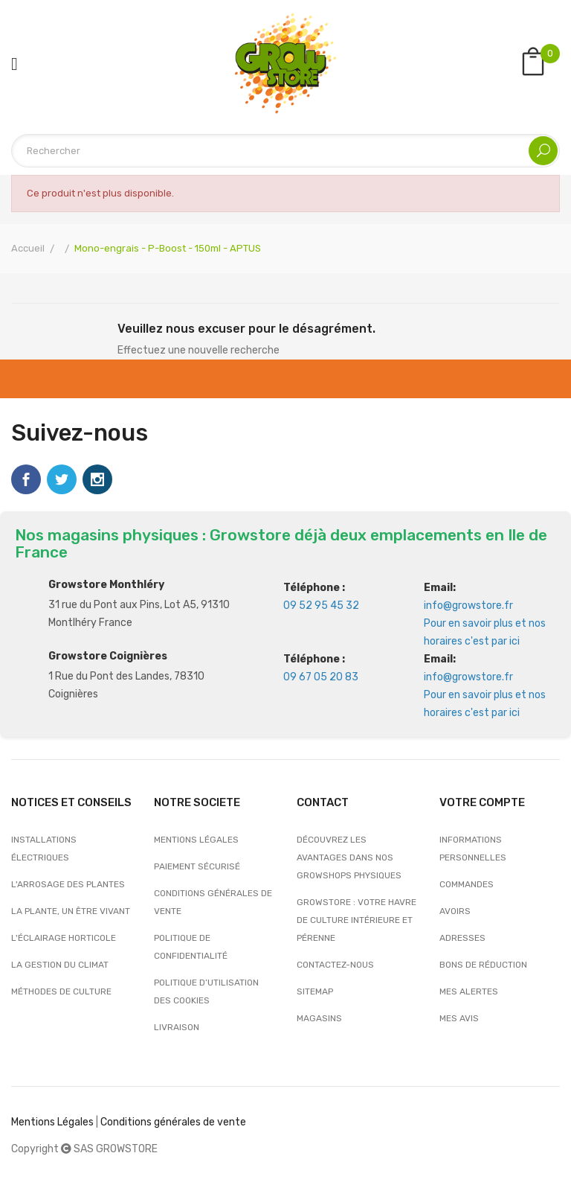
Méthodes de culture (61, 991)
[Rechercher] (285, 150)
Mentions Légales (52, 1122)
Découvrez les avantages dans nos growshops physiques (349, 857)
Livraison (176, 1027)
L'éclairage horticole (63, 938)
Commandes (466, 884)
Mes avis (459, 1018)
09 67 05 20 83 (320, 677)
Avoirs (455, 911)
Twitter (62, 479)
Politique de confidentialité (191, 947)
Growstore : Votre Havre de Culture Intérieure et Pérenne (356, 920)
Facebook (26, 479)
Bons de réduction (483, 964)
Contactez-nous (335, 964)
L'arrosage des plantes (68, 884)
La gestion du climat (60, 964)
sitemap (315, 991)
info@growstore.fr (468, 605)
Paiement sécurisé (197, 866)
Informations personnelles (472, 848)
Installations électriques (44, 848)
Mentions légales (196, 839)
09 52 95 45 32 (321, 605)
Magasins (319, 1018)
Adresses (462, 938)
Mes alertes (468, 991)
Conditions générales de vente (213, 902)
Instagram (97, 479)
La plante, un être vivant (70, 911)
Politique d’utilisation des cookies (206, 991)
